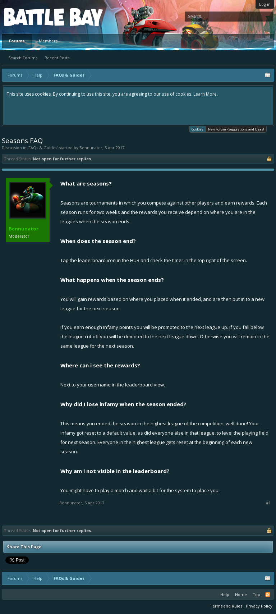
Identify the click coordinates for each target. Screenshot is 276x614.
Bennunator (90, 147)
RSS (268, 594)
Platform (30, 16)
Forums (16, 40)
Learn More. (205, 94)
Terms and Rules (226, 606)
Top (256, 594)
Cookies (197, 129)
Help (224, 594)
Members (48, 40)
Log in (265, 4)
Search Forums (22, 57)
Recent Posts (57, 57)
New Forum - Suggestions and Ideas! (236, 129)
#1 (268, 502)
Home (241, 594)
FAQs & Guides (42, 147)
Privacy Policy (259, 606)
